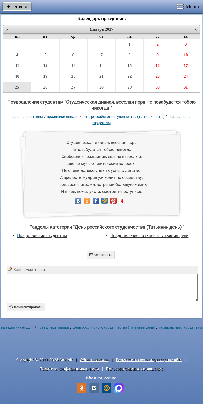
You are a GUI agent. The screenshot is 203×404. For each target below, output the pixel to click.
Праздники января (62, 117)
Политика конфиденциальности (69, 369)
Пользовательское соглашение (134, 369)
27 (73, 87)
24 (186, 76)
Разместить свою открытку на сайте (149, 359)
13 (73, 65)
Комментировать (26, 307)
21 (101, 76)
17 (186, 65)
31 (186, 87)
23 (158, 76)
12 (45, 65)
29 (129, 87)
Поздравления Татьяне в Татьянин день (149, 235)
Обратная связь (94, 359)
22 (129, 76)
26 (45, 87)
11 (17, 65)
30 (158, 87)
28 (101, 87)
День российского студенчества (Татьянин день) (123, 117)
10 (186, 55)
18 (17, 76)
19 (45, 76)
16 (158, 65)
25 (17, 87)
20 (73, 76)
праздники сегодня (26, 117)
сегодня (17, 6)
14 (101, 65)
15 (129, 65)
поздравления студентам (42, 235)
